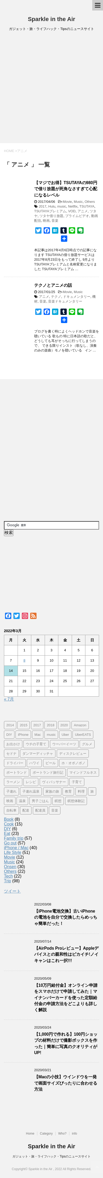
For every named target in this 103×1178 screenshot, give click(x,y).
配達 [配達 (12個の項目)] (25, 810)
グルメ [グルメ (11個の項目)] (87, 744)
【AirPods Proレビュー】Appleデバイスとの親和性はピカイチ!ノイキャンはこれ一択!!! (66, 954)
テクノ (56, 297)
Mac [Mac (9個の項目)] (37, 735)
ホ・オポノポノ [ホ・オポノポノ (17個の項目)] (73, 763)
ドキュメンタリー (76, 297)
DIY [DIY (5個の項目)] (9, 735)
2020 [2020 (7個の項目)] (64, 725)
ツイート (12, 891)
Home (30, 1133)
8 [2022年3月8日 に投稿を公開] (24, 660)
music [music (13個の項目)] (51, 735)
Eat (7, 833)
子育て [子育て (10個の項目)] (77, 782)
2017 (43, 206)
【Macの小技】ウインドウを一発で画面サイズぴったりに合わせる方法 (65, 1083)
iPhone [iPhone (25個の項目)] (23, 735)
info (74, 1133)
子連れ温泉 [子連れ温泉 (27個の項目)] (30, 791)
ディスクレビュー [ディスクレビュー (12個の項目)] (72, 754)
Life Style (12, 852)
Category (46, 1133)
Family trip (13, 838)
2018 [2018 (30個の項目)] (50, 725)
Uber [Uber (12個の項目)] (65, 735)
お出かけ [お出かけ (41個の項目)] (13, 744)
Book (8, 819)
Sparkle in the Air (51, 19)
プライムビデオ (77, 216)
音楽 (55, 221)
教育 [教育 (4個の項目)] (68, 791)
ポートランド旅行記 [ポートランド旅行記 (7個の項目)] (48, 772)
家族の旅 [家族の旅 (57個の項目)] (52, 791)
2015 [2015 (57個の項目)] (23, 725)
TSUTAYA (86, 206)
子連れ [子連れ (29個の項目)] (11, 791)
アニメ (83, 211)
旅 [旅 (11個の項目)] (92, 791)
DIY (7, 829)
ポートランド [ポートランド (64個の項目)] (16, 772)
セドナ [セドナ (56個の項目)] (11, 754)
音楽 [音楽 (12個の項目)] (54, 810)
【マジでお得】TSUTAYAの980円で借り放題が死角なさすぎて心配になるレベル (65, 188)
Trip (7, 881)
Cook (9, 824)
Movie (67, 202)
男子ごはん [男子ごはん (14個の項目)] (40, 801)
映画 (46, 221)
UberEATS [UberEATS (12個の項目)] (83, 735)
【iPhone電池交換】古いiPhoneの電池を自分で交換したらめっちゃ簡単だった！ (65, 917)
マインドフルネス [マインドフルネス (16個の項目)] (83, 772)
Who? (62, 1133)
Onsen (10, 866)
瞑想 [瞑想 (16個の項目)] (58, 801)
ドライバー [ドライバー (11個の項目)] (14, 763)
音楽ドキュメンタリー (65, 301)
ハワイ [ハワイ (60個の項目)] (34, 763)
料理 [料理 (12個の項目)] (81, 791)
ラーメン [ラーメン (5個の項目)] (13, 782)
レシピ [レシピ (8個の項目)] (31, 782)
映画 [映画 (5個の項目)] (9, 801)
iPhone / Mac (16, 847)
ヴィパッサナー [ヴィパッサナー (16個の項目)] (54, 782)
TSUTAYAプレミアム (50, 211)
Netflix (73, 206)
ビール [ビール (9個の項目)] (50, 763)
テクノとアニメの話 (53, 285)
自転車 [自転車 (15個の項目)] (11, 810)
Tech (8, 876)
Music (78, 202)
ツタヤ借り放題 (51, 216)
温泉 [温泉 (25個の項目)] (22, 801)
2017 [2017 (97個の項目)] (37, 725)
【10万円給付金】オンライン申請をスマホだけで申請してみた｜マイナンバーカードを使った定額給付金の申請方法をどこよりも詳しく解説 (65, 997)
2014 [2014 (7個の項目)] (10, 725)
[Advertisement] (51, 88)
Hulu (51, 206)
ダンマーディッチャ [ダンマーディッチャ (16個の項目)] (37, 754)
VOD (71, 211)
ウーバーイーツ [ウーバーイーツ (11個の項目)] (64, 744)
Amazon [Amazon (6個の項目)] (80, 725)
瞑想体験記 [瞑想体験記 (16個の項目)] (76, 801)
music (61, 206)
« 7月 (9, 699)
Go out (10, 843)
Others (90, 202)
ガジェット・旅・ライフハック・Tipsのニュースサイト (51, 1156)
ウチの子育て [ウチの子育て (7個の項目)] (36, 744)
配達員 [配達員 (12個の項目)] (40, 810)
